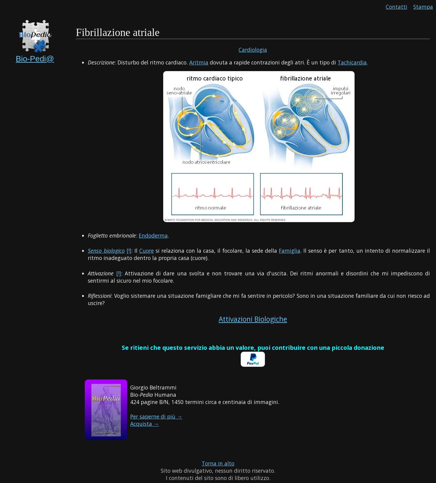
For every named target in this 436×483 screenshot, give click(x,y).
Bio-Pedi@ (35, 58)
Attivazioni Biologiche (253, 319)
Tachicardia (352, 62)
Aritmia (198, 62)
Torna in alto (218, 463)
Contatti (396, 6)
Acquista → (144, 423)
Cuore (146, 250)
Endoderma (153, 235)
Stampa (423, 6)
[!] (129, 250)
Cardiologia (253, 49)
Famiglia (289, 250)
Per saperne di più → (156, 416)
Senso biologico (106, 250)
